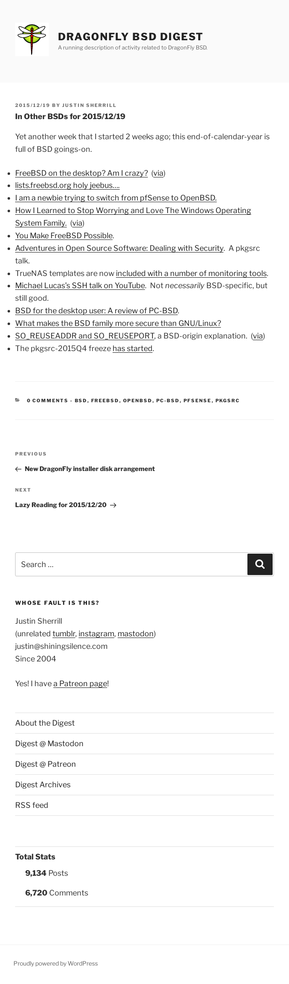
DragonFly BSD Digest (131, 37)
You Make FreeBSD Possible (64, 235)
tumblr (64, 633)
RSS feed (31, 805)
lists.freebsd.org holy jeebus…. (67, 185)
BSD (81, 400)
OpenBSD (137, 400)
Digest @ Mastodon (49, 743)
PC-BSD (168, 400)
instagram (96, 633)
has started (132, 348)
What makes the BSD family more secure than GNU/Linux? (118, 323)
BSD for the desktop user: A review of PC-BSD (96, 310)
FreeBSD (105, 400)
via (158, 173)
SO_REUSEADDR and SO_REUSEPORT (84, 335)
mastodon (136, 633)
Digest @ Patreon (45, 764)
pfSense (198, 400)
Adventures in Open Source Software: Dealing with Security (119, 248)
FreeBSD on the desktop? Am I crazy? (81, 173)
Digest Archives (43, 784)
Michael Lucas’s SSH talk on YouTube (80, 285)
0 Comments (48, 400)
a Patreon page (80, 683)
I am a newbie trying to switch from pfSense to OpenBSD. (116, 197)
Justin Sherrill (89, 105)
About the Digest (45, 722)
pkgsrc (227, 400)
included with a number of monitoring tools (191, 273)
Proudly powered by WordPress (55, 963)
